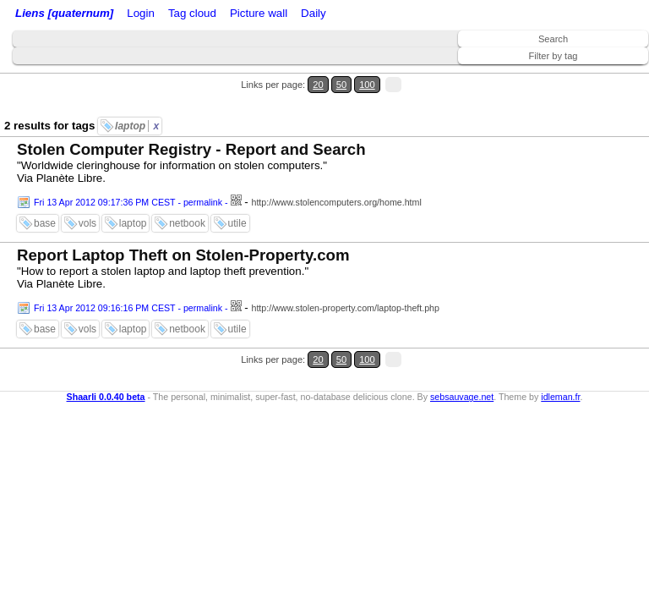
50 (341, 85)
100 (367, 85)
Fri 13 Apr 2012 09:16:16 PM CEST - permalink (128, 308)
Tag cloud (192, 13)
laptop (137, 126)
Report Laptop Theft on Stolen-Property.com (183, 255)
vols (87, 223)
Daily (313, 13)
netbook (187, 223)
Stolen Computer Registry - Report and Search (191, 149)
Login (141, 13)
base (45, 223)
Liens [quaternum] (64, 13)
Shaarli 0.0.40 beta (106, 397)
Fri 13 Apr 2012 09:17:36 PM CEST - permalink (128, 202)
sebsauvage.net (462, 397)
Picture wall (258, 13)
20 (318, 85)
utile (237, 223)
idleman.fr (560, 397)
